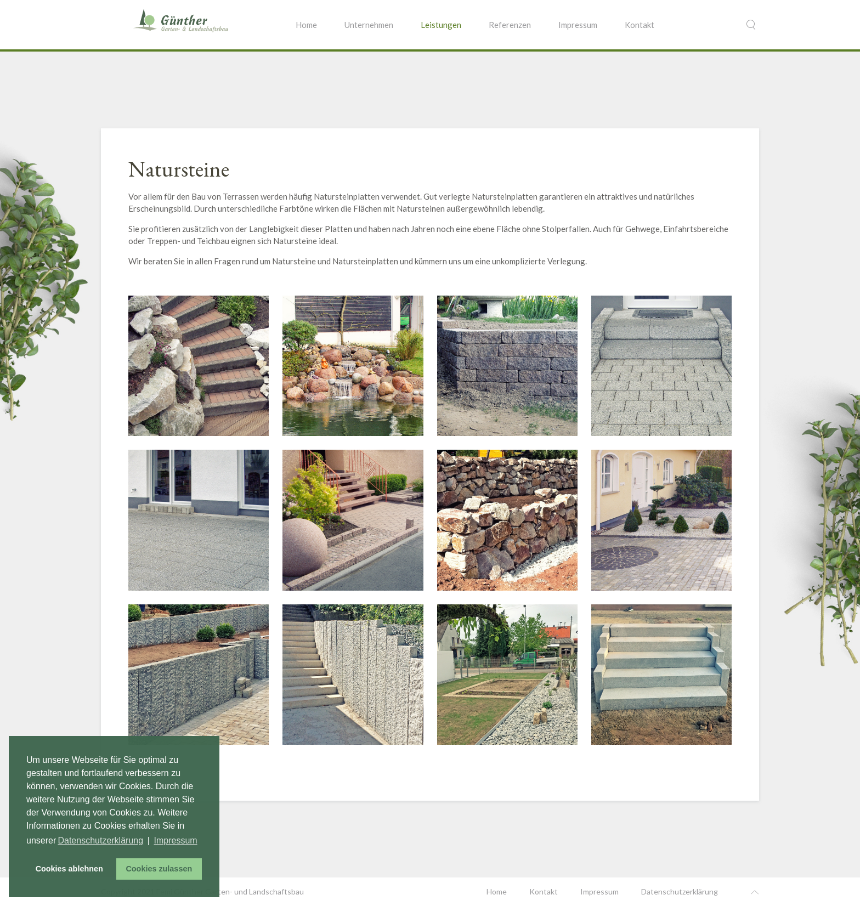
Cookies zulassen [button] (159, 868)
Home (306, 25)
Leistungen (441, 25)
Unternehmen (368, 25)
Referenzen (510, 25)
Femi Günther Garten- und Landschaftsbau (230, 891)
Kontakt (639, 25)
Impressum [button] (175, 840)
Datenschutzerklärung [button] (100, 840)
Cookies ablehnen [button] (69, 868)
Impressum (577, 25)
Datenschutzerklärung (679, 891)
